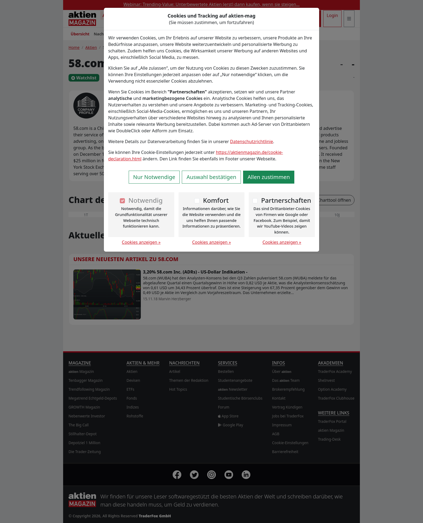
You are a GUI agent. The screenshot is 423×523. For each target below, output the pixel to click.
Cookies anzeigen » (141, 242)
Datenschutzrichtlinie (251, 141)
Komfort (215, 200)
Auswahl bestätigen (211, 177)
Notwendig (145, 200)
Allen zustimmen (269, 177)
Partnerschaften (286, 200)
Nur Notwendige (154, 177)
